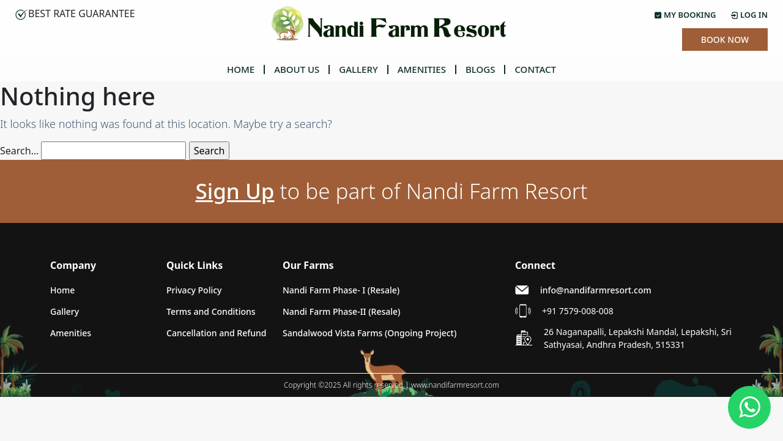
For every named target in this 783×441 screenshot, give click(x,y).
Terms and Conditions (211, 311)
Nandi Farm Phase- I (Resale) (341, 290)
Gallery (64, 311)
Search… (19, 150)
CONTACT (535, 69)
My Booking (685, 14)
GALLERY (358, 69)
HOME (240, 69)
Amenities (70, 333)
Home (62, 290)
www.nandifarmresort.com (455, 385)
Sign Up (234, 190)
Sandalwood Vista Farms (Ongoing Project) (369, 333)
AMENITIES (422, 69)
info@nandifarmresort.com (595, 290)
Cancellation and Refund (216, 333)
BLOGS (480, 69)
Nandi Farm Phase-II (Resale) (341, 311)
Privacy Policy (193, 290)
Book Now (725, 39)
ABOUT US (296, 69)
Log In (749, 14)
